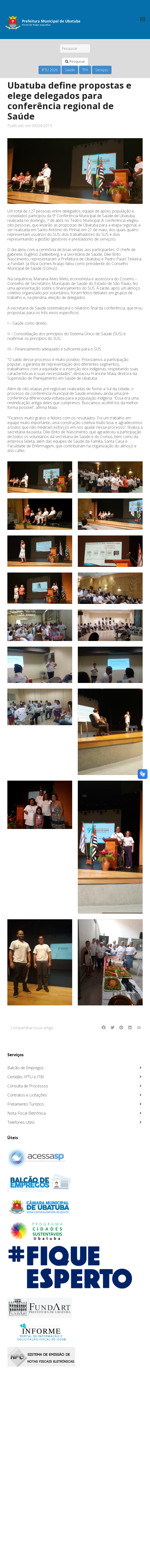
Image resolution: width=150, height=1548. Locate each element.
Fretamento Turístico (25, 1104)
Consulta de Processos (27, 1086)
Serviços (101, 69)
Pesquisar (75, 61)
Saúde (70, 69)
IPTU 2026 (49, 69)
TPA (85, 69)
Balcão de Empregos (25, 1067)
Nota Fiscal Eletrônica (26, 1113)
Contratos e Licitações (27, 1095)
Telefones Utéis (21, 1122)
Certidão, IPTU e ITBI (25, 1077)
